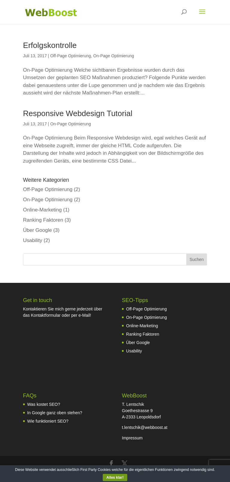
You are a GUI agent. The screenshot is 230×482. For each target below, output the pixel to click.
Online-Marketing (42, 210)
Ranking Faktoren (43, 220)
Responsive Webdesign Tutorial (77, 113)
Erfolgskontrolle (50, 45)
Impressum (132, 438)
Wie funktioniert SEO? (48, 421)
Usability (32, 240)
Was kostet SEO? (43, 404)
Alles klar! (114, 477)
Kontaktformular (45, 315)
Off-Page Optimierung (70, 55)
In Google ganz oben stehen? (54, 412)
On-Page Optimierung (113, 55)
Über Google (37, 230)
